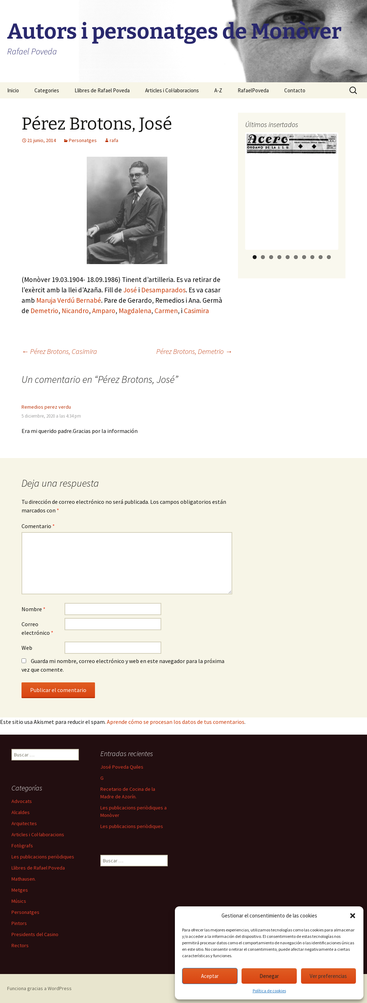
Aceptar (210, 976)
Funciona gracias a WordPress (39, 988)
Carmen (166, 310)
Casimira (196, 310)
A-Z (218, 90)
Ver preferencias (328, 976)
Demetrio (44, 310)
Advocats (21, 801)
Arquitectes (24, 823)
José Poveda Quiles (121, 767)
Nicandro (75, 310)
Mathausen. (23, 879)
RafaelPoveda (253, 90)
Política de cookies (269, 990)
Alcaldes (20, 812)
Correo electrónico (37, 628)
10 (329, 257)
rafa (114, 140)
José (130, 290)
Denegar (269, 976)
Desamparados (163, 290)
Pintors (19, 923)
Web (27, 647)
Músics (18, 901)
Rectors (20, 945)
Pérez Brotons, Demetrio (194, 351)
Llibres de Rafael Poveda (102, 90)
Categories (46, 90)
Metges (19, 890)
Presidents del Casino (34, 934)
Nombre (34, 609)
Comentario (38, 526)
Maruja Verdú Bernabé (68, 300)
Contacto (294, 90)
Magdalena (135, 310)
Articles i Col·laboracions (172, 90)
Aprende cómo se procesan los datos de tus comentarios (175, 721)
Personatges (83, 140)
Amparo (103, 310)
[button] (352, 915)
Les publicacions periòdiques (131, 826)
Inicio (13, 90)
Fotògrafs (22, 845)
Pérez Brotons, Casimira (59, 351)
